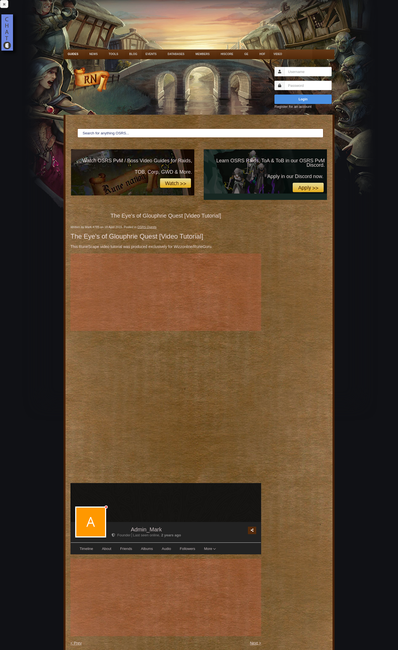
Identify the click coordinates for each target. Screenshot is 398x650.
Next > (255, 643)
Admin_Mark (146, 529)
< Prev (76, 643)
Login (303, 99)
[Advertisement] (165, 292)
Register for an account (292, 107)
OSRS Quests (146, 227)
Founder (122, 535)
